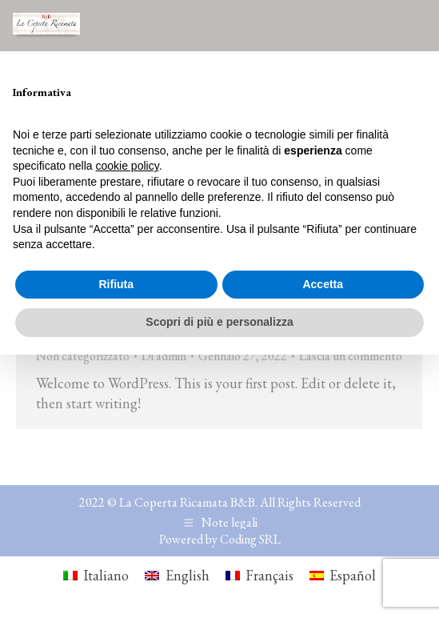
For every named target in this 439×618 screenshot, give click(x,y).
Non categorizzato (83, 355)
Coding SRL (250, 539)
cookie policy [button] (127, 165)
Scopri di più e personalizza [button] (219, 321)
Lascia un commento (350, 355)
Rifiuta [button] (116, 284)
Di (164, 355)
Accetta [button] (322, 284)
